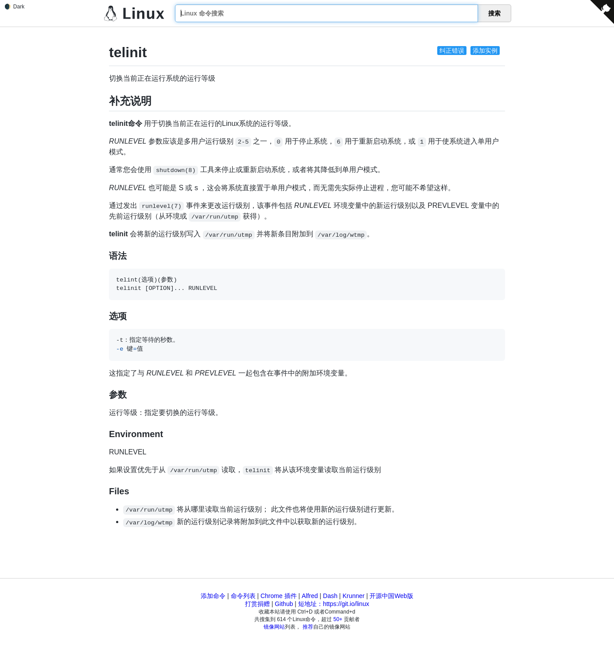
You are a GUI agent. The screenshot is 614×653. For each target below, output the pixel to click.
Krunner (353, 595)
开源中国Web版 (391, 595)
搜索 (494, 13)
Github (284, 603)
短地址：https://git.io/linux (333, 603)
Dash (330, 595)
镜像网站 (274, 627)
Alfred (310, 595)
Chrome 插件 (278, 595)
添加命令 (213, 595)
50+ (338, 619)
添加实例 (485, 50)
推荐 (308, 627)
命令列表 (243, 595)
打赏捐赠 (257, 603)
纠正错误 (451, 50)
